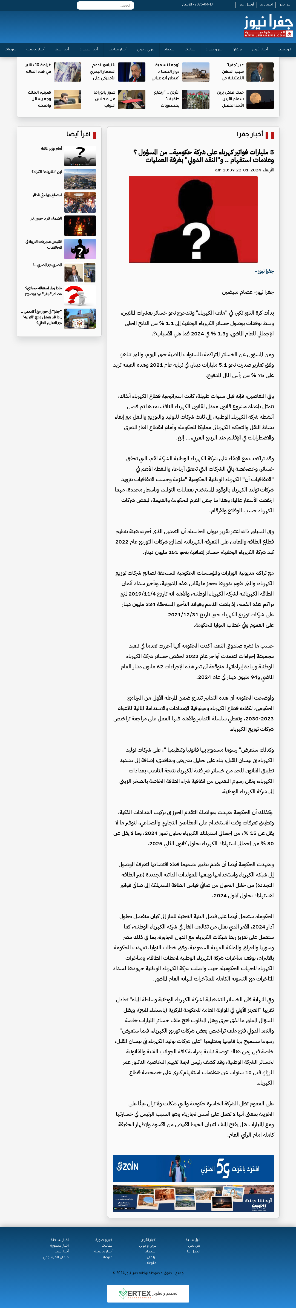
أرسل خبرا (246, 5)
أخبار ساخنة (118, 50)
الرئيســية (193, 1240)
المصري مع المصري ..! (47, 265)
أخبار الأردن (260, 50)
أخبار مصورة (88, 50)
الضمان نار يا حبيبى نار (46, 218)
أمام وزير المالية (51, 148)
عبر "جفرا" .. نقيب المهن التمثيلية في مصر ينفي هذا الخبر (231, 79)
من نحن (284, 5)
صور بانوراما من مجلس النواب (104, 99)
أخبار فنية (62, 50)
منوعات (10, 50)
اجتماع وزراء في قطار (47, 195)
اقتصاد (169, 50)
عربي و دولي (145, 50)
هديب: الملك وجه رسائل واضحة (39, 99)
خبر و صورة (214, 50)
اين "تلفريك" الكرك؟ (46, 172)
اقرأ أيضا (78, 135)
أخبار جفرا (250, 135)
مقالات (190, 50)
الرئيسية (284, 50)
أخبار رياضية (36, 50)
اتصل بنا (266, 5)
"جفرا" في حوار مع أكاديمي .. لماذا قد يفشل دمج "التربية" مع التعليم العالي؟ (41, 317)
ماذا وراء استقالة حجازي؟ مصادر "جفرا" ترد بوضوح (43, 291)
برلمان (237, 50)
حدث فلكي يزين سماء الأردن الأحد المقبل (230, 99)
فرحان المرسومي (56, 1258)
